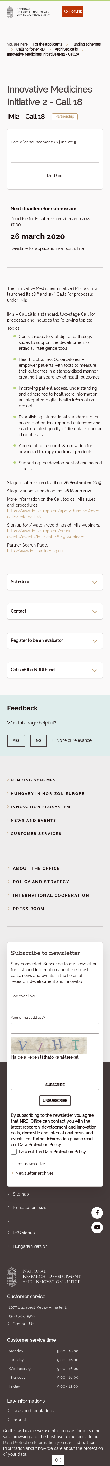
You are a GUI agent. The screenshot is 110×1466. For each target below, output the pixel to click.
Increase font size (29, 1207)
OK (58, 1460)
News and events (33, 820)
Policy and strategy (41, 882)
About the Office (36, 868)
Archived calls (66, 49)
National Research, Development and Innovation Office (45, 1276)
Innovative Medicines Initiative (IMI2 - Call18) (43, 54)
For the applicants (47, 44)
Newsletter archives (35, 1173)
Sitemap (21, 1194)
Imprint (19, 1420)
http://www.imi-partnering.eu (35, 551)
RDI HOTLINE (73, 11)
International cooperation (51, 895)
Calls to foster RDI (30, 49)
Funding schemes (86, 44)
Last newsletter (30, 1163)
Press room (29, 909)
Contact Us (23, 1324)
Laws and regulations (33, 1410)
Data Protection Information (29, 1442)
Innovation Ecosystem (40, 807)
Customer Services (36, 833)
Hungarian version (30, 1246)
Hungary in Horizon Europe (48, 793)
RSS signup (24, 1232)
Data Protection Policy (39, 1144)
